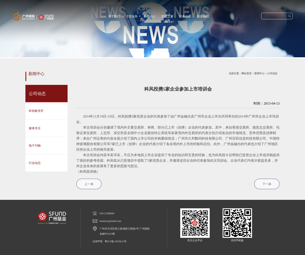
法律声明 (97, 241)
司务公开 (185, 16)
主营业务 (132, 16)
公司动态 (272, 73)
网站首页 (246, 73)
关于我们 (114, 16)
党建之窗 (167, 16)
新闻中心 (149, 16)
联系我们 (203, 16)
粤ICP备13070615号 (115, 241)
